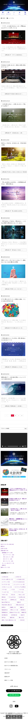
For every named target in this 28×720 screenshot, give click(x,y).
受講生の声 (7, 676)
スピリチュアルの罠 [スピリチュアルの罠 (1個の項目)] (19, 587)
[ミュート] (23, 446)
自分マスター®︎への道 (7, 544)
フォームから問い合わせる (14, 690)
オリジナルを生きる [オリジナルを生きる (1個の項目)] (18, 581)
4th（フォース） (8, 561)
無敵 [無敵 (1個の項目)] (22, 607)
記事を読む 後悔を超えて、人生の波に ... (14, 406)
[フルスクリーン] (25, 446)
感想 (2, 546)
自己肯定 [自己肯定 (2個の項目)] (14, 615)
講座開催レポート (7, 552)
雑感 (4, 565)
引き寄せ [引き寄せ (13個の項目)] (22, 597)
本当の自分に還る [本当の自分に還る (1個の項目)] (7, 604)
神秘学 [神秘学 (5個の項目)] (24, 612)
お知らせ (4, 548)
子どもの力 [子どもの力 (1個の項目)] (12, 597)
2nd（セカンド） (8, 556)
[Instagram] (11, 706)
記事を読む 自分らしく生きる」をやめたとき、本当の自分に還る (14, 171)
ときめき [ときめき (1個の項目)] (18, 576)
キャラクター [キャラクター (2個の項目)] (6, 584)
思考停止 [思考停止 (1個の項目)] (13, 599)
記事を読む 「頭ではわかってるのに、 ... (14, 250)
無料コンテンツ (5, 567)
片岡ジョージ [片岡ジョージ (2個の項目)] (14, 609)
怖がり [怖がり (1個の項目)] (4, 599)
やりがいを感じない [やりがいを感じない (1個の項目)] (7, 579)
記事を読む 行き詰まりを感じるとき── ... (14, 93)
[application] (14, 440)
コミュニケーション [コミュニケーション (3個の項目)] (18, 584)
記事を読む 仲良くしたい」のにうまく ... (14, 289)
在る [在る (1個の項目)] (13, 594)
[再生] (2, 446)
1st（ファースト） (8, 554)
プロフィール (7, 669)
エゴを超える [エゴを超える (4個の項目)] (20, 579)
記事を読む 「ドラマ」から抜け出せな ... (14, 54)
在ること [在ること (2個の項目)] (21, 594)
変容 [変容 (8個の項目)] (3, 597)
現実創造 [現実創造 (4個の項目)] (4, 612)
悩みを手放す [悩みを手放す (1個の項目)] (6, 602)
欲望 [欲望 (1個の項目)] (3, 607)
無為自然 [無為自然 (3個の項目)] (4, 609)
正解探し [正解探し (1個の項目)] (13, 607)
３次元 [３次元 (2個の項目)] (22, 620)
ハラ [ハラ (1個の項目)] (13, 589)
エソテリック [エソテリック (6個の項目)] (6, 581)
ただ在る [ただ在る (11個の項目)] (5, 576)
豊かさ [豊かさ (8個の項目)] (21, 617)
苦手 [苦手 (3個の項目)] (3, 617)
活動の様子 (4, 550)
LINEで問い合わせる (14, 695)
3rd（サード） (7, 559)
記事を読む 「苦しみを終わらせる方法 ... (14, 211)
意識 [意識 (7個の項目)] (19, 602)
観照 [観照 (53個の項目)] (12, 617)
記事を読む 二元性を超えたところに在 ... (14, 367)
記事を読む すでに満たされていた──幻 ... (14, 328)
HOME (3, 18)
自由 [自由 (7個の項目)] (22, 615)
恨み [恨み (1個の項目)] (22, 599)
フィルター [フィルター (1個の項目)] (5, 592)
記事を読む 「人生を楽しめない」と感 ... (14, 132)
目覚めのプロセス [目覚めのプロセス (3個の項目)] (14, 612)
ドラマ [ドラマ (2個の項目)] (4, 589)
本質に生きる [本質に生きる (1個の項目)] (20, 604)
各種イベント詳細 (8, 680)
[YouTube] (17, 706)
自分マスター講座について (10, 662)
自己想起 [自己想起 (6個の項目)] (4, 615)
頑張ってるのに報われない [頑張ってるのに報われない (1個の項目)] (9, 620)
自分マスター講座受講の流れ (11, 665)
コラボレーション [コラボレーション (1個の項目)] (7, 587)
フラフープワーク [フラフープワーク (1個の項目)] (18, 592)
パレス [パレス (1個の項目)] (21, 589)
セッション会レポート (8, 563)
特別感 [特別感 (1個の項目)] (23, 609)
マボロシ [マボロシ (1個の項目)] (4, 594)
